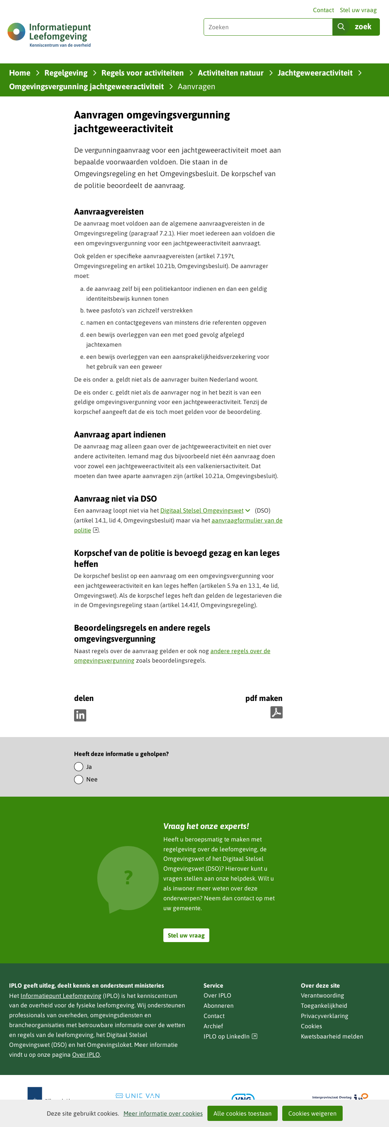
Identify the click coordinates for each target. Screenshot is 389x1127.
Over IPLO (86, 1054)
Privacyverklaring (324, 1015)
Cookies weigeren (312, 1113)
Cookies (311, 1026)
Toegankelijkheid (324, 1005)
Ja (89, 766)
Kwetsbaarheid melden (332, 1036)
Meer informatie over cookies (163, 1113)
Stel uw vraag (358, 9)
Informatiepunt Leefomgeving (61, 995)
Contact (323, 9)
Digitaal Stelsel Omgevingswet (206, 510)
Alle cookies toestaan (242, 1113)
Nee (92, 779)
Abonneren (219, 1005)
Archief (213, 1026)
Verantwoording (322, 995)
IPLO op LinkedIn (231, 1036)
